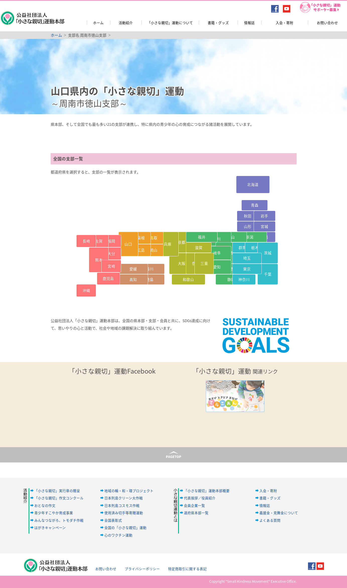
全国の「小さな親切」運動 (125, 527)
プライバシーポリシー (142, 568)
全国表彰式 (113, 520)
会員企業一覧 (194, 505)
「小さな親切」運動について (170, 22)
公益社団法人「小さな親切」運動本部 (32, 15)
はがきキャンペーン (50, 527)
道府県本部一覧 (196, 512)
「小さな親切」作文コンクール (59, 497)
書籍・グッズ (218, 22)
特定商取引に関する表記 (187, 568)
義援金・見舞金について (278, 512)
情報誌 (249, 22)
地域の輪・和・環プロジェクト (129, 490)
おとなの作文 (44, 505)
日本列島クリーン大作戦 (123, 497)
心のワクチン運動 (118, 535)
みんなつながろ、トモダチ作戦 (59, 520)
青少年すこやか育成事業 (53, 512)
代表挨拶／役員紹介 (200, 497)
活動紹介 (126, 22)
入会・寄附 (284, 22)
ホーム (98, 22)
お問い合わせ (327, 22)
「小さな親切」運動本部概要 (207, 490)
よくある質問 (270, 520)
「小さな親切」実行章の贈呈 (57, 490)
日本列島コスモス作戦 (122, 505)
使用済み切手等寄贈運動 (123, 512)
